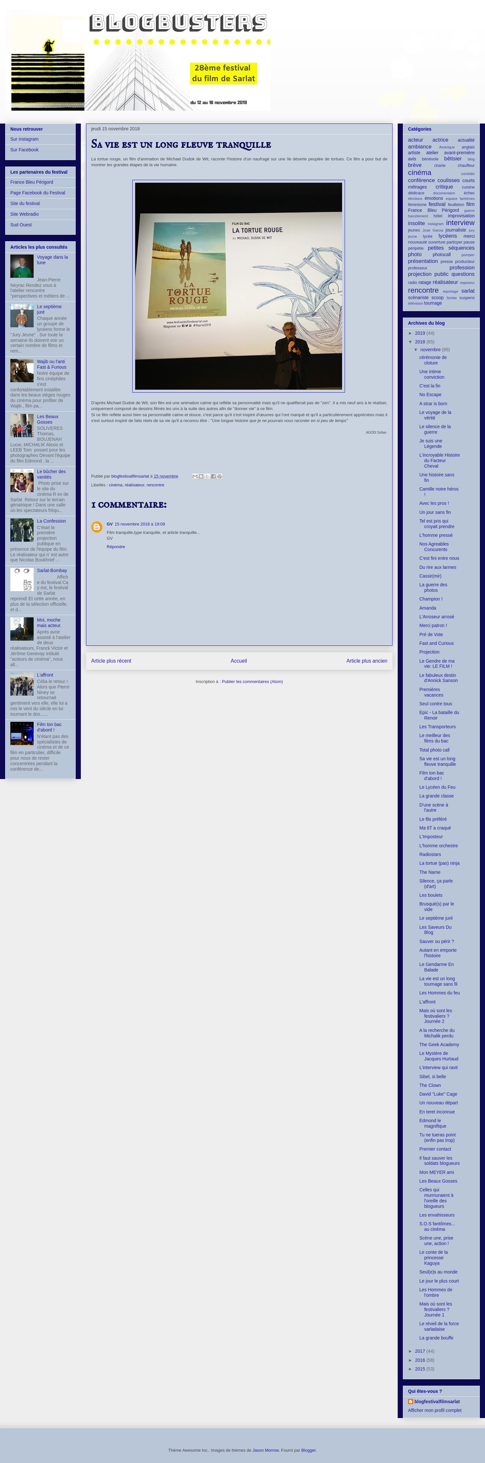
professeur (417, 268)
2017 (420, 1351)
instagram (436, 224)
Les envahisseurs (437, 1215)
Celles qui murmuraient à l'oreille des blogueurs (436, 1197)
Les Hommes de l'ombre (435, 1292)
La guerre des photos (433, 587)
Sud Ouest (21, 224)
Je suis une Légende (430, 443)
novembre (431, 349)
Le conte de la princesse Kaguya (433, 1258)
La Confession (51, 521)
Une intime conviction (431, 374)
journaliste (456, 230)
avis (412, 158)
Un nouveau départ (438, 1102)
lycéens (448, 236)
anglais (468, 147)
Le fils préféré (433, 819)
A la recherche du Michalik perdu (437, 1033)
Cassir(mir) (430, 576)
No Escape (430, 394)
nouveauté (417, 242)
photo (415, 254)
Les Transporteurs (437, 726)
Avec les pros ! (434, 503)
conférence (421, 180)
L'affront (45, 674)
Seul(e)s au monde (438, 1271)
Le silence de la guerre (435, 429)
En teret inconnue (437, 1111)
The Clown (430, 1085)
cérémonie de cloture (433, 360)
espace (452, 198)
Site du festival (25, 203)
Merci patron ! (433, 625)
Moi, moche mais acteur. (49, 622)
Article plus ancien (366, 661)
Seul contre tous (435, 703)
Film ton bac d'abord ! (49, 727)
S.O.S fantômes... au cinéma (437, 1226)
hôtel (438, 216)
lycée (427, 236)
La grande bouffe (436, 1337)
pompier (468, 255)
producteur (465, 261)
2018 (420, 341)
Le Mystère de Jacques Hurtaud (438, 1056)
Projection (429, 652)
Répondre (116, 546)
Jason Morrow (266, 1450)
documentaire (444, 193)
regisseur (467, 283)
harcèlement (418, 216)
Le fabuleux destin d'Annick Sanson (438, 678)
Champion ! (431, 598)
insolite (416, 223)
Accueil (239, 661)
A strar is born (433, 403)
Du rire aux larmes (437, 567)
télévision (415, 303)
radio (412, 282)
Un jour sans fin (435, 512)
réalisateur (134, 484)
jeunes (414, 230)
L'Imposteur (431, 836)
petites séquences (451, 248)
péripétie (416, 248)
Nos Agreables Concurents (434, 546)
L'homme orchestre (438, 845)
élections (415, 198)
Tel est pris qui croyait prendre (436, 523)
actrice (440, 140)
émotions (434, 198)
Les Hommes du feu (439, 992)
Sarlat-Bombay (52, 570)
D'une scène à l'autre (433, 807)
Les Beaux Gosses (48, 419)
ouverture (436, 242)
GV (110, 524)
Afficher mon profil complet (434, 1410)
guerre (469, 210)
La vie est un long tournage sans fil (438, 981)
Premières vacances (431, 692)
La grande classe (436, 795)
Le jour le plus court (439, 1281)
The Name (429, 872)
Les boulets (431, 895)
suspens (467, 298)
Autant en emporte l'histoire (438, 953)
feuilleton (456, 204)
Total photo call (434, 750)
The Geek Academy (439, 1044)
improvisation (461, 215)
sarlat (468, 291)
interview (460, 223)
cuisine (468, 187)
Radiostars (430, 854)
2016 (420, 1360)
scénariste (418, 297)
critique (444, 187)
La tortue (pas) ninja (439, 863)
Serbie (452, 298)
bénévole (430, 159)
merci (469, 236)
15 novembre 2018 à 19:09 (140, 524)
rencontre (155, 484)
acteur (415, 140)
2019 (420, 333)
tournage (433, 303)
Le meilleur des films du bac (434, 738)
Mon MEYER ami (436, 1172)
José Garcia (433, 230)
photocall (442, 254)
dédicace (416, 193)
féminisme (417, 204)
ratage (424, 282)
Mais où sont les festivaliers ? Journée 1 (435, 1309)
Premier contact (435, 1149)
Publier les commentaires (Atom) (252, 681)
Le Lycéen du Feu (437, 787)
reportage (450, 291)
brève (415, 165)
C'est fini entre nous (439, 558)
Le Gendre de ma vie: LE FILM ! (437, 663)
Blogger (308, 1450)
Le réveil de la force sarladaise (439, 1326)
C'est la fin (429, 385)
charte (440, 165)
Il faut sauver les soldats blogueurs (439, 1160)
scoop (438, 297)
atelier (432, 152)
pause (469, 242)
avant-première (459, 152)
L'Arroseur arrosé (436, 616)
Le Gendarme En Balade (436, 967)
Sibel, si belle (432, 1076)
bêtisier (453, 159)
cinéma (116, 484)
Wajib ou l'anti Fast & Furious (52, 364)
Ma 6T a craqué (435, 827)
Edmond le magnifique (433, 1123)
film (470, 204)
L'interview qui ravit (438, 1067)
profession (462, 268)
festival (437, 204)
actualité (466, 140)
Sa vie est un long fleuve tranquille (437, 761)
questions (463, 274)
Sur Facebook (24, 149)
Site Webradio (24, 214)
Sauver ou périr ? (436, 941)
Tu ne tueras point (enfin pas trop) (437, 1137)
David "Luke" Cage (438, 1094)
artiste (414, 152)
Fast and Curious (436, 643)
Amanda (427, 608)
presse (447, 261)
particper (454, 242)
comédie (468, 174)
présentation (423, 261)
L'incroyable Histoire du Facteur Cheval (439, 460)
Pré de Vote (431, 634)
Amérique (447, 147)
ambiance (420, 147)
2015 (420, 1368)
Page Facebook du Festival (37, 192)
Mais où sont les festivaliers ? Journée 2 (435, 1016)
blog (471, 159)
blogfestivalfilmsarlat (437, 1401)
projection (420, 274)
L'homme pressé (436, 535)
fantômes (467, 198)
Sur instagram (24, 139)
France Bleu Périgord (31, 182)
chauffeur (466, 165)
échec (469, 193)
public (442, 274)
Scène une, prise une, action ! (436, 1240)
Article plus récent (111, 661)
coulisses (448, 180)
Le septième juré (436, 918)
